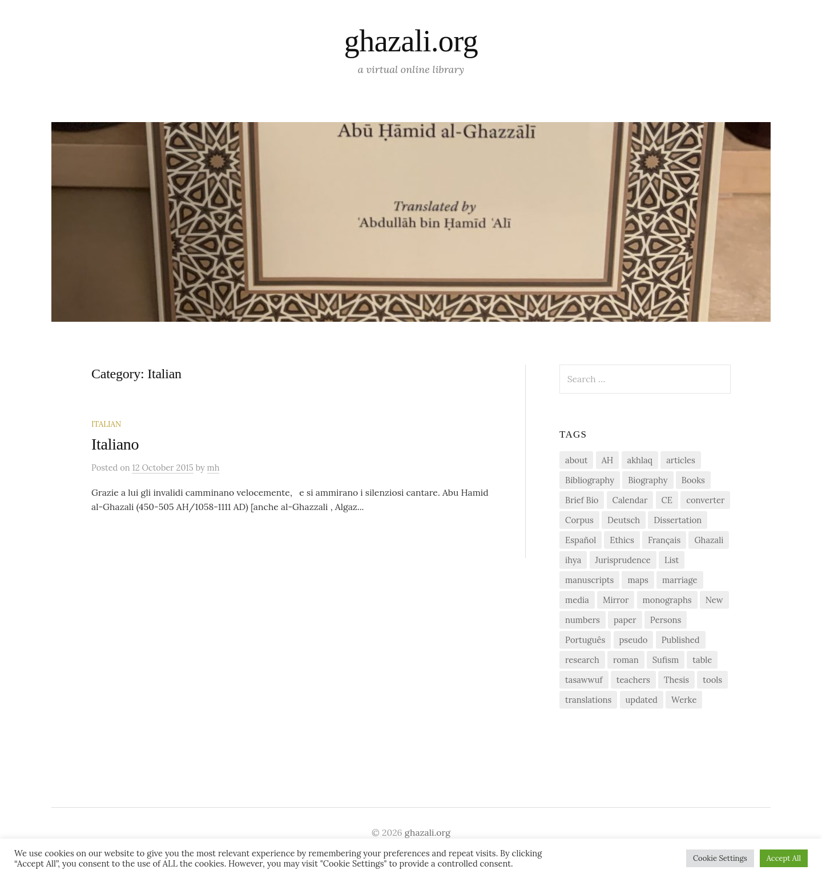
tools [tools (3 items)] (712, 679)
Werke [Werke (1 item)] (683, 699)
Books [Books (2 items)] (693, 480)
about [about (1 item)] (576, 460)
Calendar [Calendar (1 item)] (630, 500)
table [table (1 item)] (702, 659)
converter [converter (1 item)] (705, 500)
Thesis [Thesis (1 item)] (676, 679)
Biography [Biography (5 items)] (647, 480)
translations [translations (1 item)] (588, 699)
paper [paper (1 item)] (625, 619)
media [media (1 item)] (577, 599)
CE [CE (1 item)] (667, 500)
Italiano (115, 444)
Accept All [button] (784, 858)
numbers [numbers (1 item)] (582, 619)
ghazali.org (411, 41)
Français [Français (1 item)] (664, 540)
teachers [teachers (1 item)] (633, 679)
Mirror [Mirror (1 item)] (615, 599)
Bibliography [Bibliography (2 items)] (589, 480)
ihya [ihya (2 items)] (573, 560)
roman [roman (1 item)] (626, 659)
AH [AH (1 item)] (608, 460)
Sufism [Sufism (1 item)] (665, 659)
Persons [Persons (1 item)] (665, 619)
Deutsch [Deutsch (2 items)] (623, 520)
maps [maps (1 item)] (637, 579)
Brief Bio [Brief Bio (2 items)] (581, 500)
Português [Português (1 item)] (585, 639)
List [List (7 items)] (671, 560)
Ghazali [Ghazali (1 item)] (708, 540)
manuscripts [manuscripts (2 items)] (589, 579)
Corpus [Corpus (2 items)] (579, 520)
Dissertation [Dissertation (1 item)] (678, 520)
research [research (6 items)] (582, 659)
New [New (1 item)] (714, 599)
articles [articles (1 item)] (680, 460)
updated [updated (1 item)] (642, 699)
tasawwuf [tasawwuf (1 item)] (583, 679)
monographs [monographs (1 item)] (667, 599)
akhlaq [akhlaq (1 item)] (639, 460)
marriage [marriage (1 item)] (679, 579)
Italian (106, 424)
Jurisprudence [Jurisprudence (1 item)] (623, 560)
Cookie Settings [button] (720, 858)
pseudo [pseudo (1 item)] (633, 639)
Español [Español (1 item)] (580, 540)
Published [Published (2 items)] (681, 639)
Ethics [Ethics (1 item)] (622, 540)
